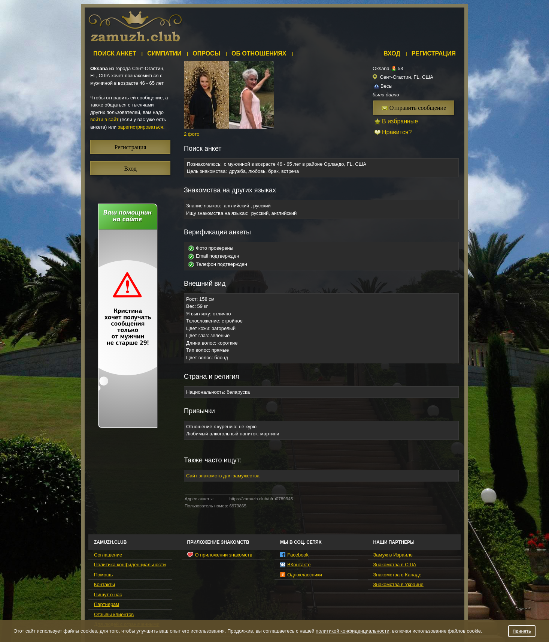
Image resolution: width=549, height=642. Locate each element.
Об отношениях (258, 53)
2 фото (192, 134)
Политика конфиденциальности (130, 564)
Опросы (206, 53)
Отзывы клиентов (114, 614)
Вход (391, 53)
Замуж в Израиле (393, 555)
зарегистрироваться (140, 127)
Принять (522, 630)
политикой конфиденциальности (352, 631)
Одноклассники (301, 575)
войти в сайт (104, 119)
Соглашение (108, 555)
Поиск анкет (114, 53)
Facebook (294, 555)
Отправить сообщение (414, 108)
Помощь (103, 575)
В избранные (400, 121)
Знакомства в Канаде (397, 575)
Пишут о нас (108, 594)
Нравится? (397, 132)
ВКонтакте (295, 564)
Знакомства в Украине (398, 584)
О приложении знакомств (219, 555)
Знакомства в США (394, 564)
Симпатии (164, 53)
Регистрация (434, 53)
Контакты (104, 584)
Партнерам (106, 604)
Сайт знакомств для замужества (223, 475)
